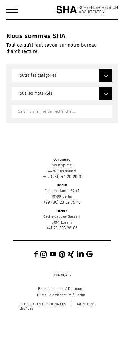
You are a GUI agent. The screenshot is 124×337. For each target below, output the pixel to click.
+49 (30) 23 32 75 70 (62, 202)
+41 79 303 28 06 (62, 228)
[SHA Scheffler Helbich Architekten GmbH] (87, 9)
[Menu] (12, 9)
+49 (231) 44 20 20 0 (62, 176)
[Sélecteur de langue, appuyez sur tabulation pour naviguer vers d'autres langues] (62, 274)
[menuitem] (12, 9)
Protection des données (42, 304)
